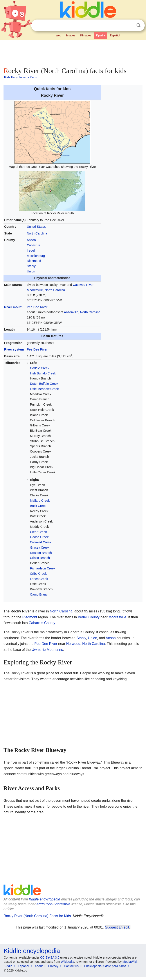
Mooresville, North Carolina (46, 290)
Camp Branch (39, 594)
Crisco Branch (40, 558)
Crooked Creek (40, 542)
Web (58, 35)
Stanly (31, 266)
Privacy (53, 966)
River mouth (13, 307)
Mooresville (117, 617)
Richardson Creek (42, 568)
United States (36, 226)
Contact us (71, 966)
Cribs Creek (38, 573)
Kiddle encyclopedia (44, 899)
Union (31, 271)
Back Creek (38, 506)
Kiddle (8, 966)
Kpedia (100, 35)
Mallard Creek (40, 500)
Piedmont (29, 617)
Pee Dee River (37, 307)
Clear (129, 25)
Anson (31, 240)
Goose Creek (39, 537)
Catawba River (83, 284)
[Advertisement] (73, 53)
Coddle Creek (39, 368)
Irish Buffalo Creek (43, 373)
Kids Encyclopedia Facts (20, 77)
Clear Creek (38, 532)
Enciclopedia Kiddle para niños (105, 966)
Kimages (85, 35)
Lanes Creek (39, 579)
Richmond (34, 261)
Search (138, 25)
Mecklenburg (36, 256)
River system (14, 349)
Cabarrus (33, 245)
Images (70, 35)
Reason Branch (41, 553)
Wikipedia (67, 961)
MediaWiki (130, 961)
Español (115, 35)
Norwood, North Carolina (85, 644)
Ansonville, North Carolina (82, 312)
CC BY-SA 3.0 (49, 957)
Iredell (31, 250)
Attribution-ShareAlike (53, 904)
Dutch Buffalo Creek (44, 383)
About (39, 966)
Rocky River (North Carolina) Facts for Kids (37, 916)
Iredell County (89, 617)
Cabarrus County (42, 623)
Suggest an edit (117, 927)
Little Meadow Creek (44, 389)
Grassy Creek (39, 547)
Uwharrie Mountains (47, 649)
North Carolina (37, 233)
